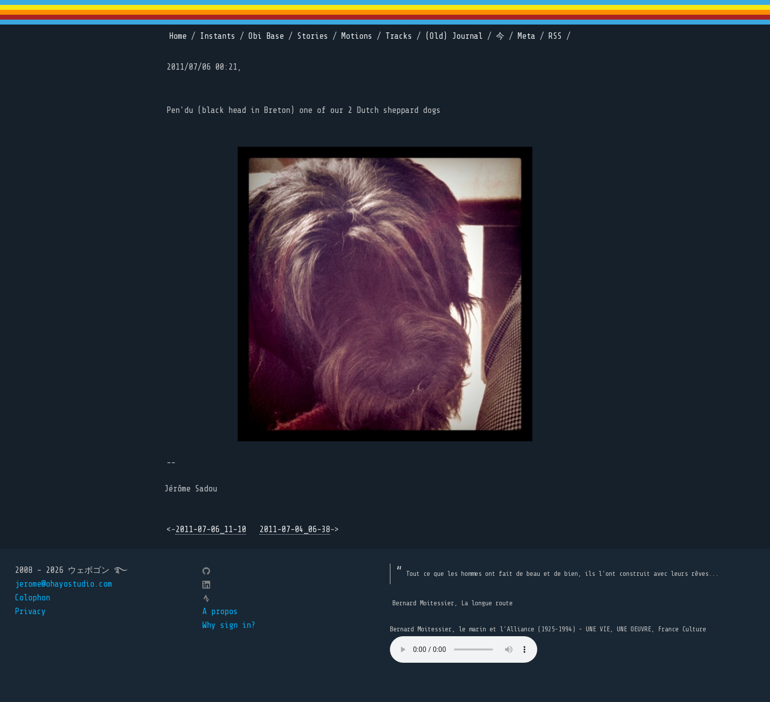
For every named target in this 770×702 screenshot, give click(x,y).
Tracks (398, 36)
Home (178, 36)
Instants (217, 36)
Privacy (30, 611)
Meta (526, 36)
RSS (555, 36)
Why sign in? (228, 625)
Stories (312, 36)
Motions (356, 36)
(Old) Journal (454, 36)
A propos (220, 611)
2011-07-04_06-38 (294, 529)
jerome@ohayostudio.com (63, 584)
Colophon (32, 597)
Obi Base (266, 36)
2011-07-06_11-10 (210, 529)
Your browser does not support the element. (463, 649)
